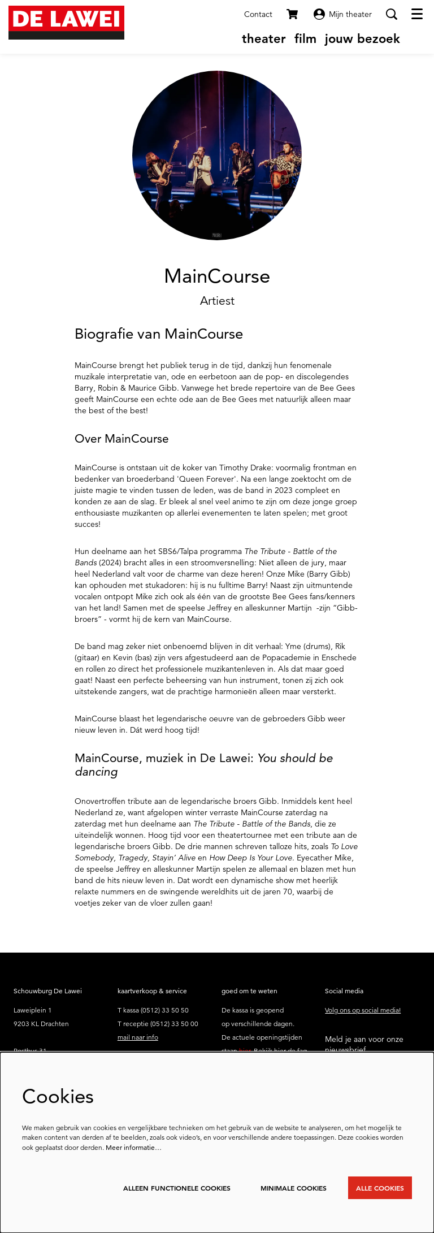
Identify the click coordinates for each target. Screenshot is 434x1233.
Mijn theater (343, 14)
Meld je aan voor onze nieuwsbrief (364, 1044)
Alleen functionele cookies (177, 1187)
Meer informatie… (134, 1147)
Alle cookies (380, 1187)
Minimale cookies (294, 1187)
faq (302, 1050)
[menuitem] (264, 38)
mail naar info (138, 1037)
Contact (258, 14)
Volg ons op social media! (363, 1010)
